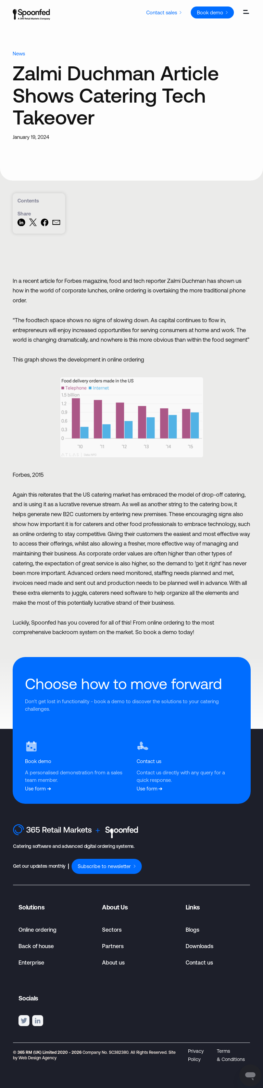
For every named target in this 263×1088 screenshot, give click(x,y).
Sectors (112, 930)
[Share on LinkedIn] (21, 224)
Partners (113, 946)
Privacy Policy (196, 1055)
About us (113, 962)
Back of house (36, 946)
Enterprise (31, 962)
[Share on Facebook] (45, 224)
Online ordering (37, 930)
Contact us (199, 962)
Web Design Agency (37, 1058)
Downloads (199, 946)
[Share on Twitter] (33, 224)
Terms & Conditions (231, 1055)
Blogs (192, 930)
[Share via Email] (56, 224)
